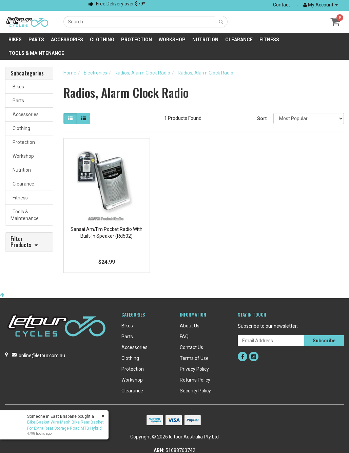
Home (69, 73)
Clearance (239, 39)
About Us (189, 325)
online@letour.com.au (42, 355)
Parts (36, 39)
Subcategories (27, 73)
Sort (262, 118)
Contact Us (191, 347)
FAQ (184, 336)
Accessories (67, 39)
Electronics (95, 73)
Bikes (15, 39)
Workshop (172, 39)
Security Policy (195, 390)
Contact (281, 4)
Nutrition (205, 39)
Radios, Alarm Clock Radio (142, 73)
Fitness (269, 39)
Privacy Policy (194, 369)
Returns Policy (195, 380)
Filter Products (21, 242)
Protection (136, 39)
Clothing (102, 39)
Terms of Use (194, 358)
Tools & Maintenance (36, 53)
